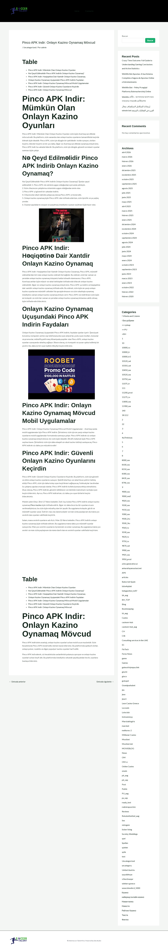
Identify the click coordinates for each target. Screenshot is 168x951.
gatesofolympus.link (130, 667)
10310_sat (126, 365)
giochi (124, 672)
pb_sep (125, 780)
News (124, 753)
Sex (123, 820)
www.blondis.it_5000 (131, 888)
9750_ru (125, 541)
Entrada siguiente (105, 681)
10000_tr (126, 352)
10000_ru (126, 347)
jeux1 (124, 699)
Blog (124, 604)
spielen (125, 847)
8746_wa (126, 482)
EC (123, 645)
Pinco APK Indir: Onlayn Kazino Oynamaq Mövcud (50, 90)
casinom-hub (127, 622)
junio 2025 (126, 197)
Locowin (125, 708)
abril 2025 (126, 206)
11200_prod (127, 392)
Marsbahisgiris (128, 721)
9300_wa (126, 514)
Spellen (125, 843)
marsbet (125, 726)
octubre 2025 (128, 179)
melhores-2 (127, 730)
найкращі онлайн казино (133, 897)
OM (124, 757)
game (124, 658)
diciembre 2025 (129, 170)
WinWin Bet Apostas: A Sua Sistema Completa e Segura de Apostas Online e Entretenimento (138, 78)
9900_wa (126, 550)
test (123, 856)
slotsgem (126, 825)
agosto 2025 (127, 188)
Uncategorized (29, 47)
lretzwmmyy (127, 717)
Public (124, 789)
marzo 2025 (127, 211)
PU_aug (125, 793)
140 (123, 410)
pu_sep (125, 798)
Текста (125, 915)
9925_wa (126, 555)
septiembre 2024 (129, 238)
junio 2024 (126, 251)
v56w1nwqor (127, 879)
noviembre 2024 (129, 229)
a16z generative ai (130, 564)
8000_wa (126, 460)
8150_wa (126, 469)
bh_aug (125, 595)
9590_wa (126, 532)
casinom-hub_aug (129, 627)
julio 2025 (126, 193)
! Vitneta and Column (131, 316)
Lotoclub (126, 712)
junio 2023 (126, 274)
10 (123, 343)
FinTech (125, 649)
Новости (126, 906)
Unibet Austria (128, 870)
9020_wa (126, 500)
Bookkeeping (128, 609)
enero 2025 (127, 220)
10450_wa (126, 370)
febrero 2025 (127, 215)
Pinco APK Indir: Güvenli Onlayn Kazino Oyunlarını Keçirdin (53, 86)
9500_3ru (126, 523)
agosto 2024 (127, 242)
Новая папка (127, 901)
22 (123, 424)
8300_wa (126, 473)
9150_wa (126, 509)
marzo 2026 (127, 157)
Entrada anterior (17, 681)
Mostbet (126, 739)
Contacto (89, 11)
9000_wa (126, 491)
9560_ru (125, 527)
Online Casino (128, 766)
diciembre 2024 (129, 224)
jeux (123, 694)
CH (123, 631)
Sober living (127, 829)
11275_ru (126, 397)
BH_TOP (126, 600)
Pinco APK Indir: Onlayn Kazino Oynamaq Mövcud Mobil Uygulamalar (58, 83)
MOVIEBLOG (128, 748)
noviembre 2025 (129, 175)
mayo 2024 (127, 256)
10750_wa (126, 379)
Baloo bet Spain (128, 582)
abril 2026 (126, 152)
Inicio (77, 11)
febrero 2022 (127, 292)
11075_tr (126, 383)
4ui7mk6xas (127, 437)
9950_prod (126, 559)
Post (124, 784)
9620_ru (125, 536)
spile (124, 852)
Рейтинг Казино (129, 910)
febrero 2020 (127, 296)
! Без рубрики (128, 320)
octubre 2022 (128, 287)
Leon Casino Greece (130, 703)
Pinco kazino (35, 505)
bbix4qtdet (127, 586)
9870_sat (126, 546)
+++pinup (126, 325)
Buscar (125, 36)
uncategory (127, 865)
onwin (124, 771)
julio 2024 (126, 247)
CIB (123, 636)
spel (123, 838)
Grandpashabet (128, 685)
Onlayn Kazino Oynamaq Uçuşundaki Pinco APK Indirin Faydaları (56, 80)
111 (123, 388)
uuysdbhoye (127, 874)
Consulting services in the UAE (135, 640)
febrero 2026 (127, 161)
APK (124, 573)
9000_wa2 (126, 496)
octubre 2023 (128, 265)
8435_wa (126, 478)
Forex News (127, 654)
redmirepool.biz (129, 807)
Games (125, 663)
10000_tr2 (126, 356)
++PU (124, 329)
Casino (125, 618)
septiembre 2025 (129, 184)
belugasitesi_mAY (129, 591)
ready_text (126, 802)
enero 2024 (127, 260)
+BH (124, 334)
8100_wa (126, 464)
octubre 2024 (128, 233)
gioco (124, 676)
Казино (125, 892)
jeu (123, 690)
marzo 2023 (127, 278)
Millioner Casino (129, 735)
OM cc (125, 762)
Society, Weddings (130, 834)
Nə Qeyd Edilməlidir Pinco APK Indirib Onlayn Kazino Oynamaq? (56, 73)
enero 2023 (127, 283)
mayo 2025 (127, 202)
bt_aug (125, 613)
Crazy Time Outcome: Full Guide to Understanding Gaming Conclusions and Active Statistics (137, 64)
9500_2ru (126, 518)
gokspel (125, 681)
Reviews (125, 811)
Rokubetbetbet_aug (130, 816)
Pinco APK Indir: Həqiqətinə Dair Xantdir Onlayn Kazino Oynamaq (56, 76)
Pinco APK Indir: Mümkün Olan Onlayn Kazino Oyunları (52, 70)
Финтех (125, 919)
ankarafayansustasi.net (132, 568)
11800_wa (126, 401)
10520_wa (126, 374)
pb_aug (125, 775)
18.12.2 (125, 415)
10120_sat (126, 361)
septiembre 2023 (129, 269)
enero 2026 (127, 166)
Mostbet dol (127, 744)
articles (125, 577)
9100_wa (126, 505)
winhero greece (128, 883)
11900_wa (126, 406)
